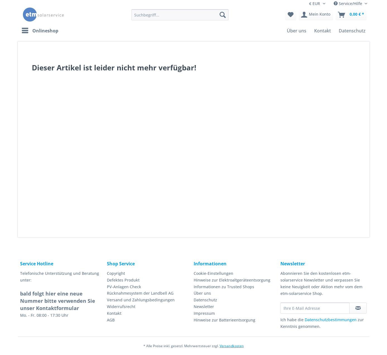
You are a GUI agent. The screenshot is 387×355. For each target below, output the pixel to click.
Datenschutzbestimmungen (331, 319)
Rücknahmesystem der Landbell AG (140, 293)
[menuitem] (180, 17)
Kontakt (114, 313)
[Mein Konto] (316, 14)
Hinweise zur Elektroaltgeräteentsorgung (232, 280)
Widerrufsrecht (121, 306)
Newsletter (204, 306)
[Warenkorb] (351, 14)
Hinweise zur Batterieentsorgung (224, 320)
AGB (111, 320)
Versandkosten (232, 346)
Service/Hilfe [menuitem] (348, 3)
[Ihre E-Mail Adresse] (315, 308)
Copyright (116, 273)
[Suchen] (223, 14)
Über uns (202, 293)
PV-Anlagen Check (124, 286)
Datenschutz (205, 299)
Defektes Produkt (123, 280)
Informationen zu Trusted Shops (224, 286)
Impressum (204, 313)
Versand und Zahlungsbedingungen (141, 299)
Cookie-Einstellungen (213, 273)
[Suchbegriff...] (180, 14)
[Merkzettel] (290, 14)
